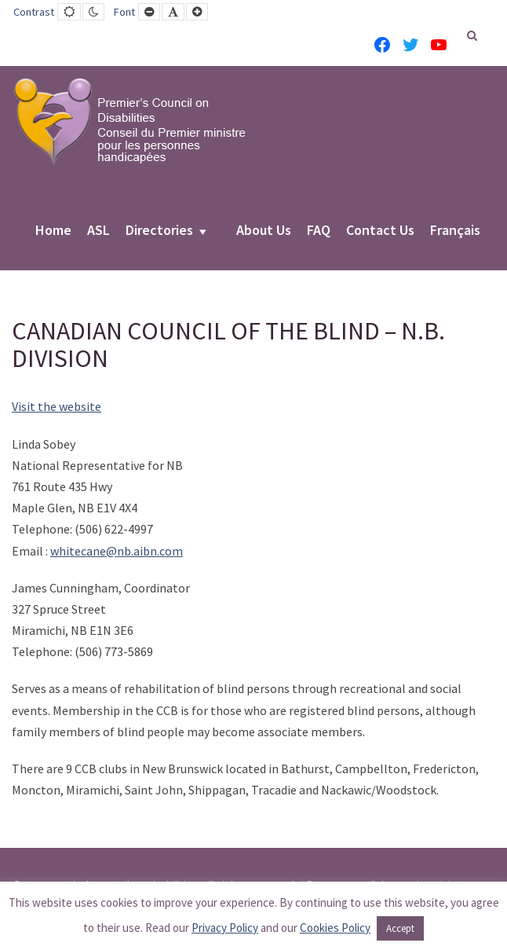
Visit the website (56, 406)
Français (455, 231)
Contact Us (380, 231)
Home (53, 231)
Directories (159, 231)
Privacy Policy (224, 927)
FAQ (318, 231)
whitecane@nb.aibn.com (116, 551)
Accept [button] (400, 928)
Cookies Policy (335, 927)
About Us (263, 231)
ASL (98, 231)
